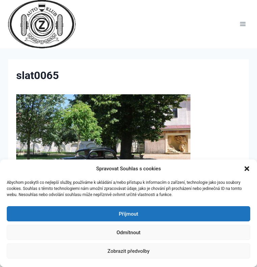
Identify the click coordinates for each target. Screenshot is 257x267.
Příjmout (128, 214)
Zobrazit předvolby (128, 251)
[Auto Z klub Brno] (44, 24)
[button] (246, 168)
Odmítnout (128, 232)
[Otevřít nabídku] (242, 24)
